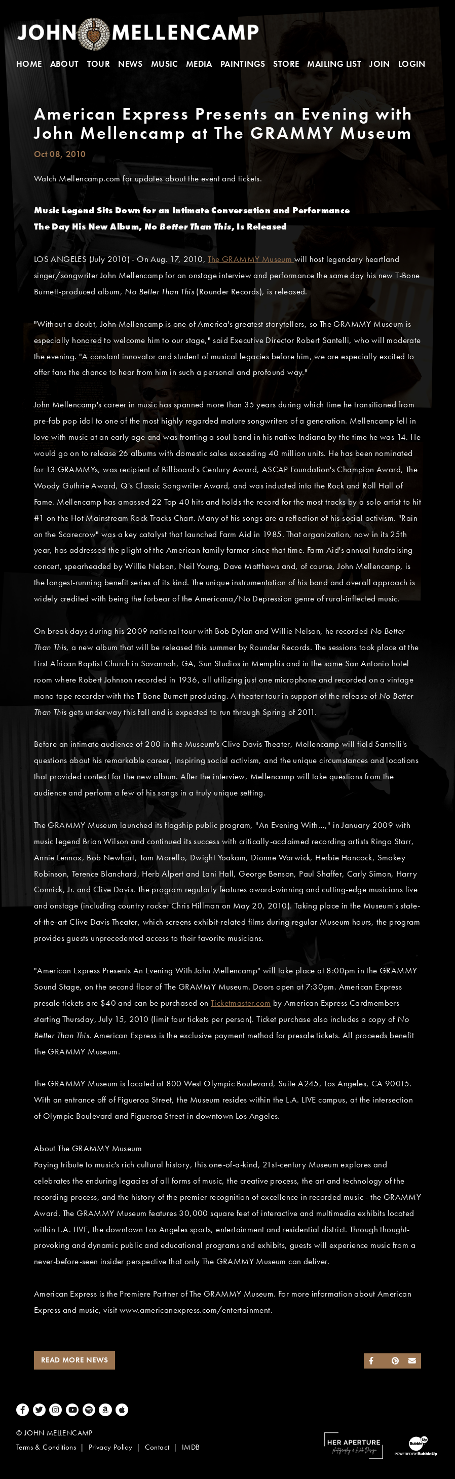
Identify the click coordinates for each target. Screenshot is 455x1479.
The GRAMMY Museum (251, 259)
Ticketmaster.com (241, 1003)
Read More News (74, 1360)
